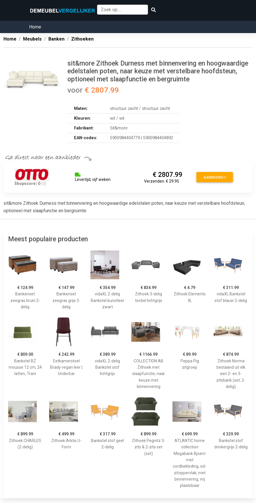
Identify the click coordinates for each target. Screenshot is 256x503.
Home (35, 27)
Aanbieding (214, 177)
